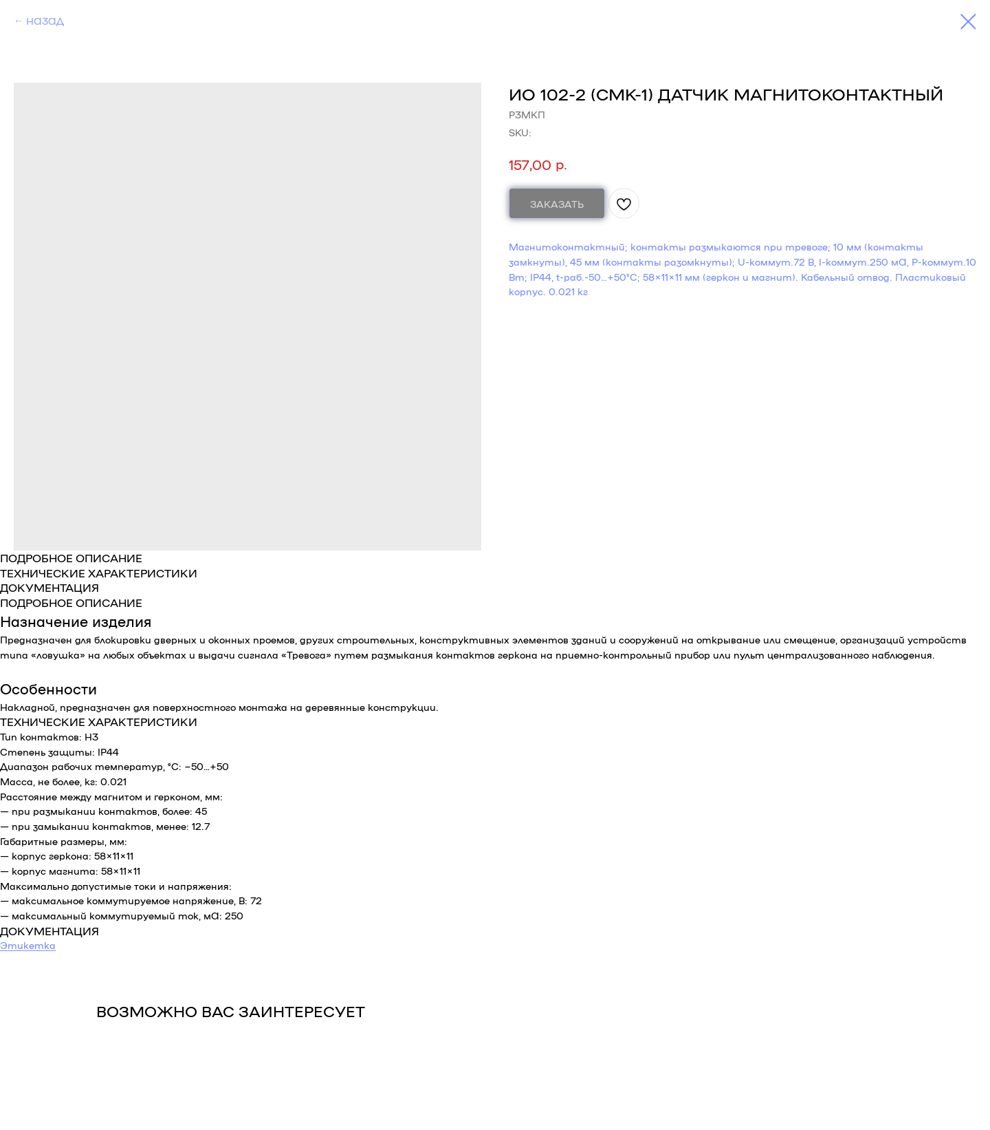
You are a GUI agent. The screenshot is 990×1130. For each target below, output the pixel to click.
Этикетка (28, 944)
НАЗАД (45, 20)
